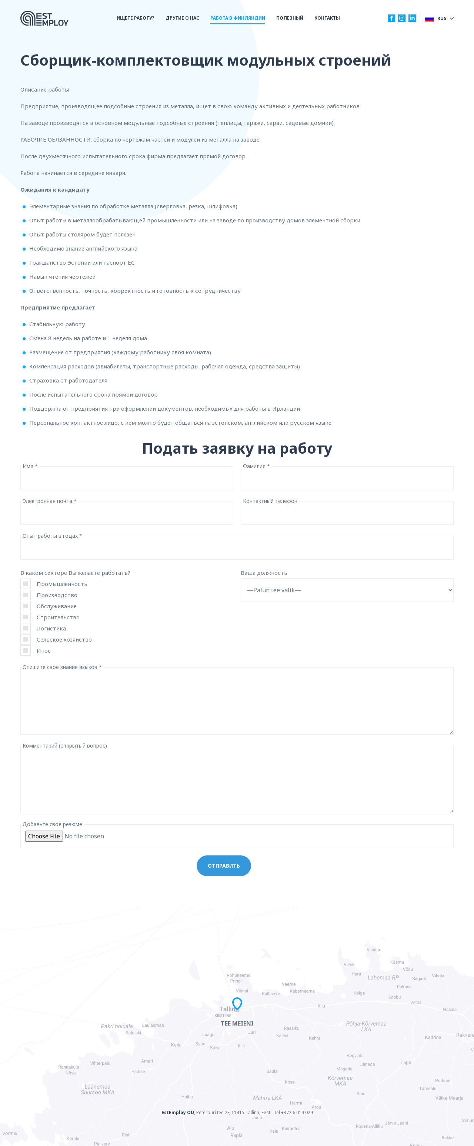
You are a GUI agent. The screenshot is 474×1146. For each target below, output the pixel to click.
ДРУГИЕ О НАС (182, 18)
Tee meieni (237, 1023)
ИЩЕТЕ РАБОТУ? (135, 18)
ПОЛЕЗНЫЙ (289, 18)
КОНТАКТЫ (327, 18)
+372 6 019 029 (297, 1112)
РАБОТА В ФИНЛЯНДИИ (237, 18)
